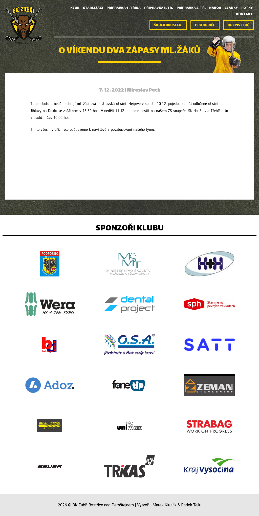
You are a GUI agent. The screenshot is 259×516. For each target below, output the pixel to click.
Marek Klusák (165, 505)
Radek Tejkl (191, 505)
